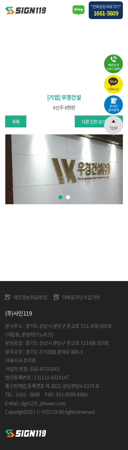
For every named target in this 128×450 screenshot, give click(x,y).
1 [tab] (60, 197)
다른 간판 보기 (94, 121)
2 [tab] (68, 197)
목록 (15, 121)
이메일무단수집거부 (77, 297)
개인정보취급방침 (26, 297)
